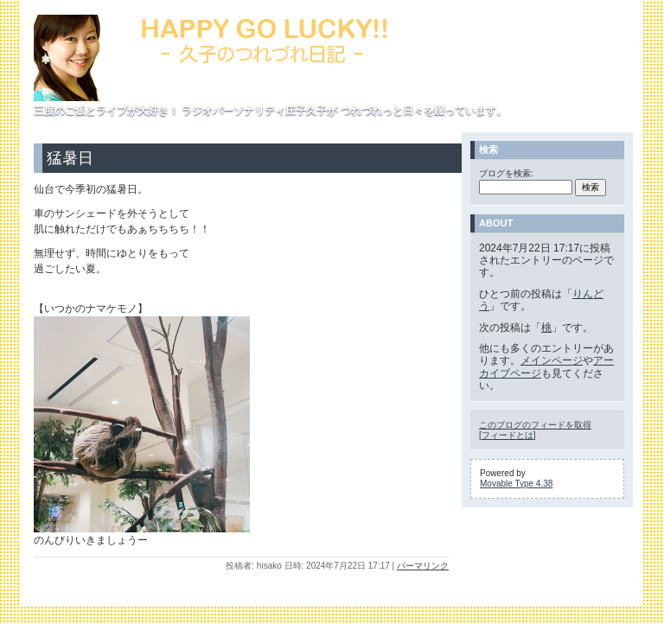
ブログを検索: (506, 173)
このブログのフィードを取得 (535, 425)
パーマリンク (423, 565)
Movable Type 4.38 (516, 483)
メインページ (551, 360)
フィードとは (507, 435)
